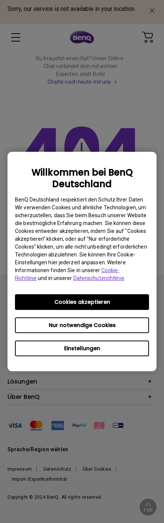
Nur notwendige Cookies (82, 325)
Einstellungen (82, 348)
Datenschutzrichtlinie (98, 278)
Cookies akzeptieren (82, 302)
